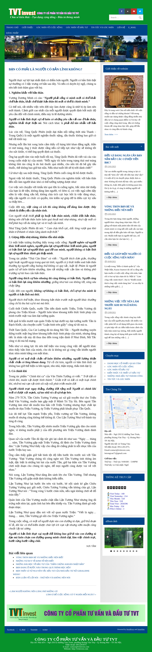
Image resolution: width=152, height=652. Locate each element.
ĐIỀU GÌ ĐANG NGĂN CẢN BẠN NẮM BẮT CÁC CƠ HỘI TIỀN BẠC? (123, 159)
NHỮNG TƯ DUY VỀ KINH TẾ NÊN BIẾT (35, 561)
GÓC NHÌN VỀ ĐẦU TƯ (77, 27)
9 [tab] (136, 551)
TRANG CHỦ (12, 27)
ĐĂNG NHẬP (12, 33)
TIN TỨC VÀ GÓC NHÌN (102, 27)
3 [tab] (117, 551)
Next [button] (140, 537)
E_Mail (22, 630)
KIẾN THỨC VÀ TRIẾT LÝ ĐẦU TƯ (123, 373)
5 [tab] (124, 551)
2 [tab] (114, 551)
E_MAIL (132, 27)
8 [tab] (133, 551)
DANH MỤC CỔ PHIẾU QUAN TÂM (124, 363)
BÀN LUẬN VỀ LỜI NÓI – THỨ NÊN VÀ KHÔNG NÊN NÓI (43, 577)
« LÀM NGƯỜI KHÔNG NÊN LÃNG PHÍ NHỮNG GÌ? (33, 591)
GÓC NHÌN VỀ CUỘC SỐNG (49, 27)
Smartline (140, 629)
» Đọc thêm (112, 197)
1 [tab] (111, 551)
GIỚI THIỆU (27, 27)
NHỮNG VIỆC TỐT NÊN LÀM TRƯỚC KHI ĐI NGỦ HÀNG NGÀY (122, 305)
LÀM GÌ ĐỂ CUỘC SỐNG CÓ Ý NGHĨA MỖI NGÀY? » (71, 594)
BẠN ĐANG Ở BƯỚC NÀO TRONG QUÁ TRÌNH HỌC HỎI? (43, 567)
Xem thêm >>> (111, 134)
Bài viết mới (112, 147)
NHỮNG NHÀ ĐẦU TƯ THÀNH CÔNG (125, 376)
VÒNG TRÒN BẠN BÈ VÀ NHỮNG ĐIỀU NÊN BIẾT (39, 557)
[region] (124, 537)
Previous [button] (108, 537)
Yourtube (33, 630)
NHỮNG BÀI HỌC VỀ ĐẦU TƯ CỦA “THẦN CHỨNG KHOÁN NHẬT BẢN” (50, 564)
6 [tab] (127, 551)
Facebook (10, 630)
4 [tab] (120, 551)
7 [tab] (130, 551)
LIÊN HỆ (121, 27)
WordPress (130, 629)
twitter (45, 630)
